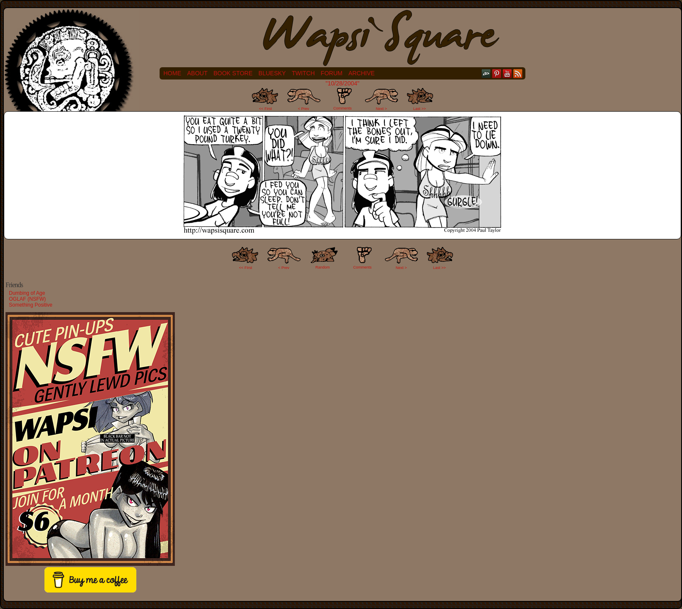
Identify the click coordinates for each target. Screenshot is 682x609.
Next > (381, 109)
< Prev (303, 109)
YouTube (507, 73)
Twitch (303, 73)
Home (172, 73)
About (197, 73)
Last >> (419, 109)
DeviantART (486, 73)
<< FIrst (245, 268)
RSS (518, 73)
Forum (331, 73)
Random (322, 267)
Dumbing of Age (27, 293)
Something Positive (30, 305)
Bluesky (272, 73)
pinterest (496, 73)
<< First (265, 109)
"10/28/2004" (342, 83)
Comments (342, 99)
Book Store (232, 73)
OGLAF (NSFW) (27, 299)
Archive (361, 73)
